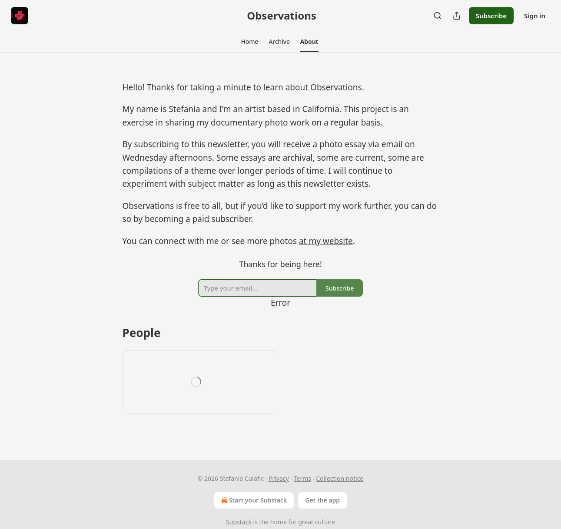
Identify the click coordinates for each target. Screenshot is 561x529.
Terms (302, 478)
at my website (326, 241)
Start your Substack (253, 500)
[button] (249, 41)
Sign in (534, 15)
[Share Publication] (456, 15)
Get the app (322, 500)
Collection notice (339, 478)
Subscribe (491, 15)
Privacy (279, 478)
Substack (239, 522)
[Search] (437, 15)
